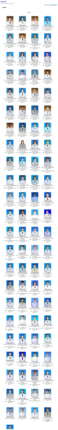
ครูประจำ (4, 1)
